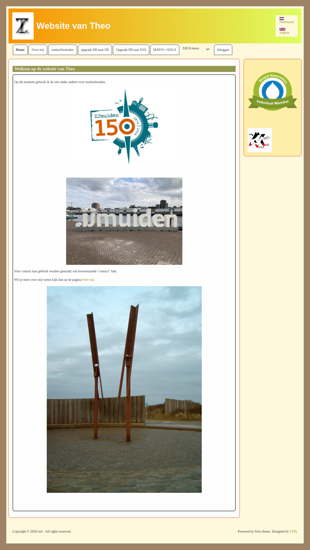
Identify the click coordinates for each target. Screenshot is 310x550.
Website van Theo (73, 26)
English (284, 31)
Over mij (88, 280)
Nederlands (286, 20)
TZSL (294, 531)
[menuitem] (20, 50)
